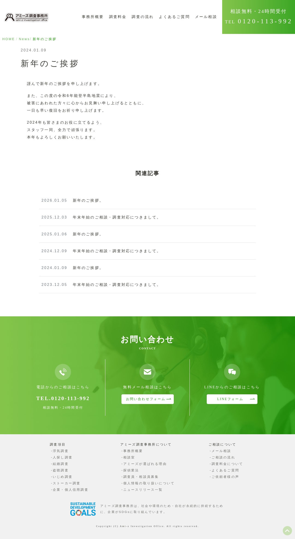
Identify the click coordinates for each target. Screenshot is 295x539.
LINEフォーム (230, 399)
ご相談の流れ (223, 457)
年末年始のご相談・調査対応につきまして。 (101, 217)
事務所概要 (93, 17)
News (24, 39)
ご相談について (222, 444)
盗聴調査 (61, 470)
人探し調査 (63, 457)
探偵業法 (131, 470)
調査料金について (227, 464)
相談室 (129, 457)
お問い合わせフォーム (146, 399)
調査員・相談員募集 (141, 477)
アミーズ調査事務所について (146, 444)
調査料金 (118, 17)
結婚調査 (61, 464)
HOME (8, 39)
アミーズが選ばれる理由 (145, 464)
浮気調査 (61, 451)
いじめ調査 (63, 477)
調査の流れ (143, 17)
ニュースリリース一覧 (143, 489)
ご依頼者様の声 (225, 477)
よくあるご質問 (174, 17)
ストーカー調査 (66, 483)
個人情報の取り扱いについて (149, 483)
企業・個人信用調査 (70, 489)
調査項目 (58, 444)
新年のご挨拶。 (72, 200)
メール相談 (206, 17)
